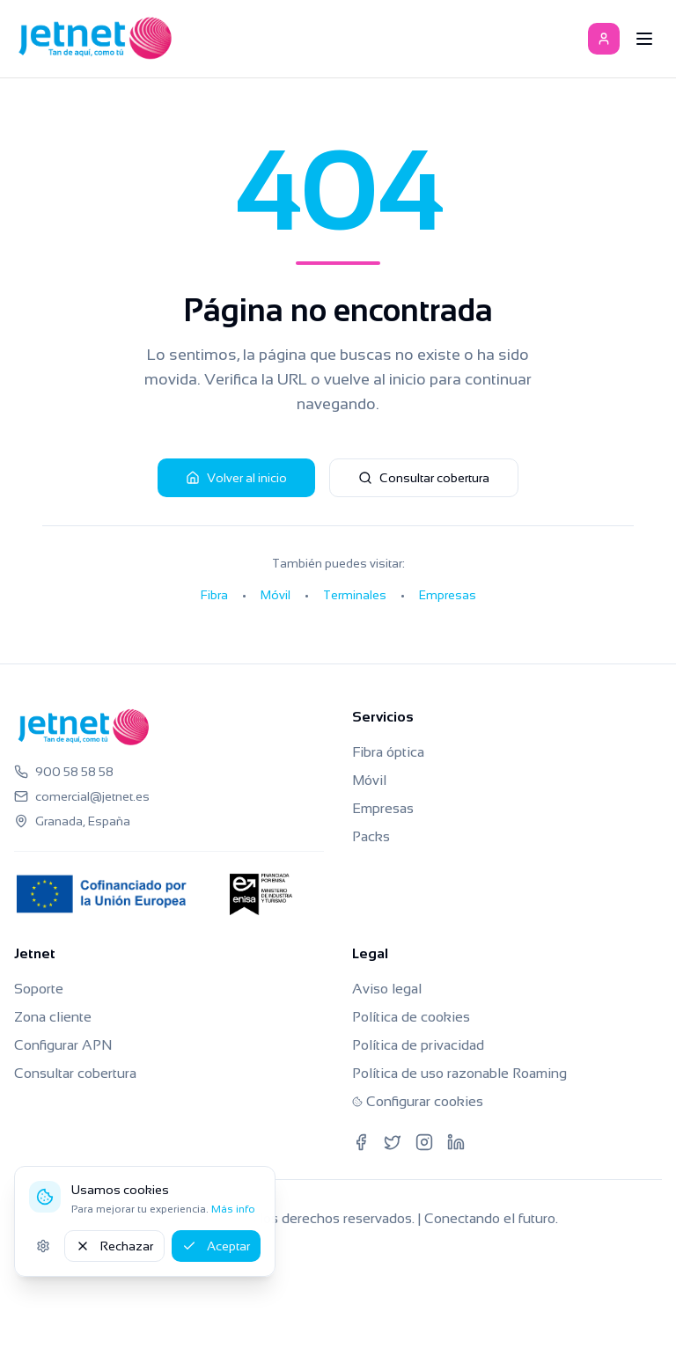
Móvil (275, 595)
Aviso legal (387, 988)
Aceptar (216, 1246)
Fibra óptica (388, 751)
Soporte (38, 988)
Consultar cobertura (423, 478)
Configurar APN (63, 1044)
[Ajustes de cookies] (43, 1246)
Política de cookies (411, 1016)
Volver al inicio (236, 478)
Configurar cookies (417, 1101)
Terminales (354, 595)
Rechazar (114, 1246)
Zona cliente (53, 1016)
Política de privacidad (418, 1044)
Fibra (214, 595)
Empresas (447, 595)
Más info (233, 1209)
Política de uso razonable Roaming (459, 1073)
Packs (371, 836)
